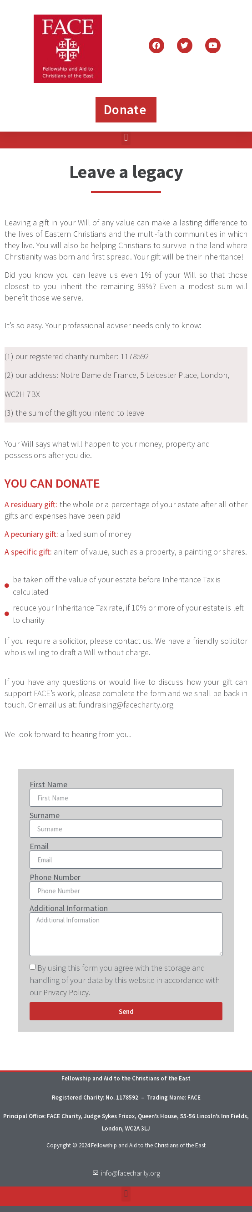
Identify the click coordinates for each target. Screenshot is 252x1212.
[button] (125, 137)
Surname (45, 815)
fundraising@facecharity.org (126, 704)
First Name (48, 784)
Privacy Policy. (67, 992)
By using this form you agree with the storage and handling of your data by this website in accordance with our (125, 980)
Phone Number (55, 877)
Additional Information (69, 908)
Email (39, 846)
